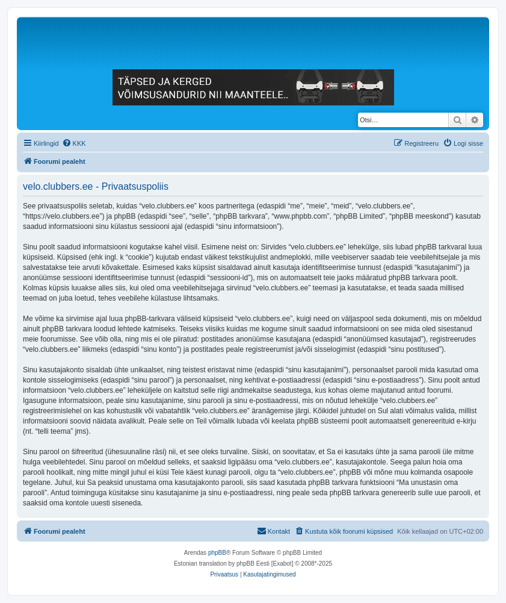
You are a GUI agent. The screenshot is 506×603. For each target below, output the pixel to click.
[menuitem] (74, 143)
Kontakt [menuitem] (273, 530)
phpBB (217, 552)
